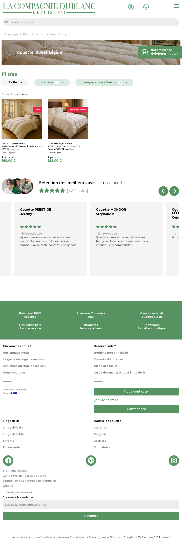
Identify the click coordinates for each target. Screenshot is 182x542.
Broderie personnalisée (111, 352)
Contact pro (136, 409)
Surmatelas (102, 447)
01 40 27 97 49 (106, 400)
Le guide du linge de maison (23, 359)
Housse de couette (107, 421)
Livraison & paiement (45, 391)
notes (162, 537)
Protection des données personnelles (30, 481)
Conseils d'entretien (108, 359)
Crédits (8, 486)
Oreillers (100, 441)
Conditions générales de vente (24, 475)
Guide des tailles (106, 366)
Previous (163, 191)
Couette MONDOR (111, 209)
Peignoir (100, 434)
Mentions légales (15, 470)
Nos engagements (16, 352)
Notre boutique (14, 372)
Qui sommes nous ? (17, 346)
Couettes (100, 427)
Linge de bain (13, 427)
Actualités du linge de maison (24, 366)
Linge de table (13, 434)
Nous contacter (136, 391)
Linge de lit (11, 421)
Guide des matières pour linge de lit (119, 372)
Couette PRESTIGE (35, 209)
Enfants (8, 441)
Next (174, 191)
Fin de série (11, 447)
